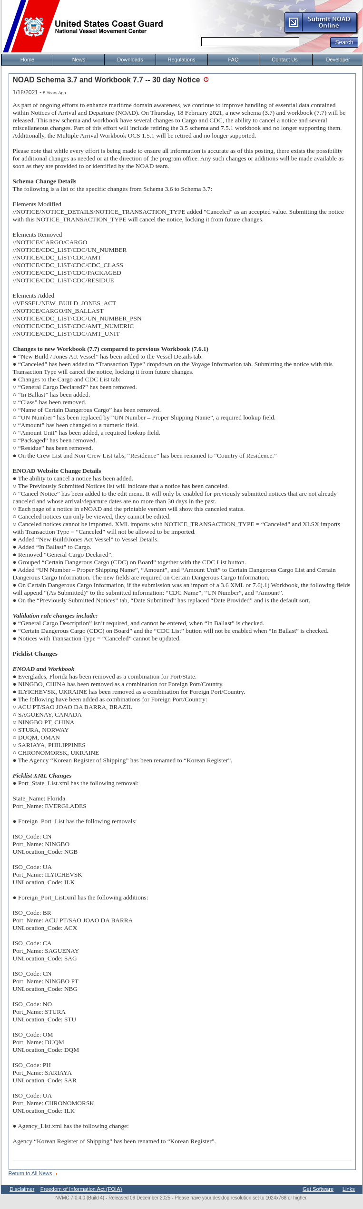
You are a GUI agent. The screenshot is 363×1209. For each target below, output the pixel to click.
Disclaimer (22, 1189)
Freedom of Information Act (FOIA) (81, 1189)
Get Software (318, 1189)
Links (349, 1189)
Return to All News (30, 1173)
